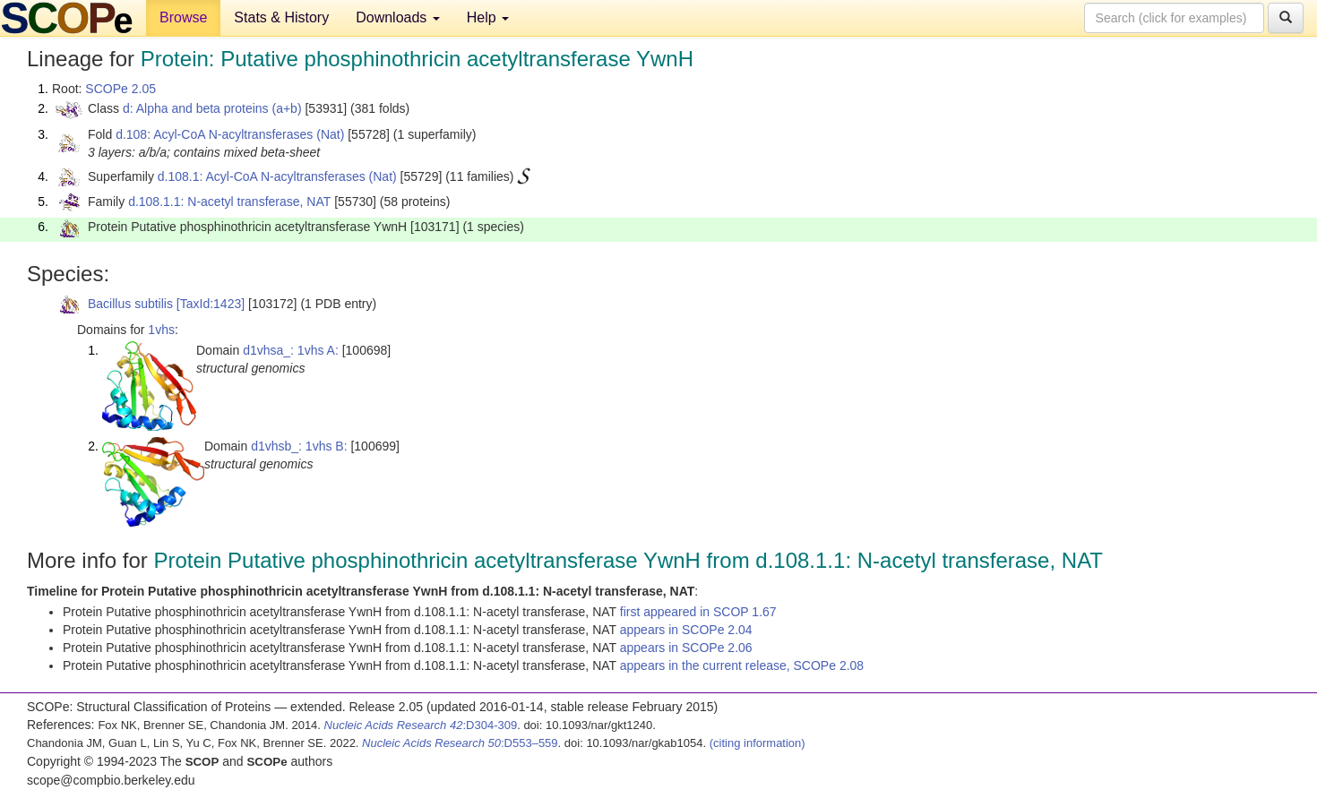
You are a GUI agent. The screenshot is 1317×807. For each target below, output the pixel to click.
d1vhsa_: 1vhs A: (291, 350)
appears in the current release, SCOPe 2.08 (742, 665)
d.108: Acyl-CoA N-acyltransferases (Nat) (230, 134)
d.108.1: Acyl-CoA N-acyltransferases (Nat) (277, 176)
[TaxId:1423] (210, 303)
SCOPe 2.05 (120, 89)
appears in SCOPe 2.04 (686, 629)
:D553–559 (460, 743)
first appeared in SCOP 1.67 (698, 612)
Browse (183, 17)
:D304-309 (421, 725)
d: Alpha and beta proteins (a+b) (212, 108)
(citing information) (757, 743)
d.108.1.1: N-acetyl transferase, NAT (229, 201)
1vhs (161, 329)
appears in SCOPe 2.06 (686, 647)
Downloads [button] (398, 17)
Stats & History (281, 17)
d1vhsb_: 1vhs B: (299, 446)
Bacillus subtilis (130, 303)
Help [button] (488, 17)
